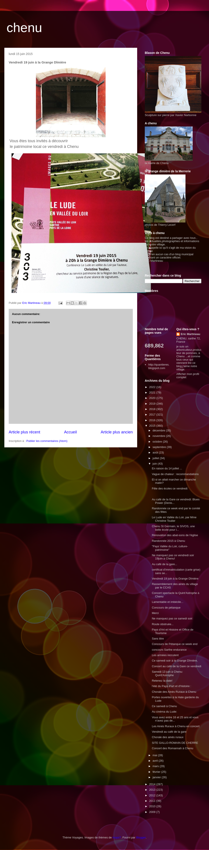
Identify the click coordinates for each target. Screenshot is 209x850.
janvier (157, 777)
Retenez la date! (162, 680)
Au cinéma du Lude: (164, 711)
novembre (159, 436)
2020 (152, 398)
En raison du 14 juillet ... (167, 468)
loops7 (117, 837)
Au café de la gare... (164, 564)
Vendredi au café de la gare (169, 731)
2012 (152, 795)
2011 (152, 800)
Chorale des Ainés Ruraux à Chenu (174, 691)
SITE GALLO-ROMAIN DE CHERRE (175, 742)
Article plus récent (24, 432)
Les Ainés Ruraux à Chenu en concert (175, 726)
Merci (155, 613)
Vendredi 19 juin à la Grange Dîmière (175, 578)
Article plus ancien (117, 432)
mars (156, 766)
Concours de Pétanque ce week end (174, 644)
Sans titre (158, 638)
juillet (156, 458)
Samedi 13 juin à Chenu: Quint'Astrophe (167, 673)
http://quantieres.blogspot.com (158, 366)
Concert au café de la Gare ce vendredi (176, 666)
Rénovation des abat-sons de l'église (175, 535)
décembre (159, 430)
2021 (152, 392)
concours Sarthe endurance (169, 649)
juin (155, 463)
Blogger (141, 837)
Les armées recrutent (165, 655)
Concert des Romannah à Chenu (172, 748)
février (157, 771)
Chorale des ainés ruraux (167, 737)
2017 (152, 414)
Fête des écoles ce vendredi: (170, 488)
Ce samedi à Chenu (164, 706)
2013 (152, 789)
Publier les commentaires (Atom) (46, 441)
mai (155, 755)
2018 (152, 409)
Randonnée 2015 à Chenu (168, 540)
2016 (152, 420)
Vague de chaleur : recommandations (175, 474)
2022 (152, 387)
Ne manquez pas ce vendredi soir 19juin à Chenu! (173, 557)
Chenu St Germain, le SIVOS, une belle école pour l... (173, 528)
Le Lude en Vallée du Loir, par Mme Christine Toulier (174, 519)
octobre (158, 441)
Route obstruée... (163, 624)
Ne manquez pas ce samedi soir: (172, 618)
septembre (160, 447)
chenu (24, 27)
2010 (152, 806)
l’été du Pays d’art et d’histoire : (171, 686)
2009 (152, 812)
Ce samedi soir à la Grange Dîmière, (175, 660)
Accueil (70, 432)
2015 (152, 425)
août (156, 452)
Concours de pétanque (166, 607)
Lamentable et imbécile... (167, 602)
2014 (152, 784)
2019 (152, 403)
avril (155, 760)
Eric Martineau (190, 334)
